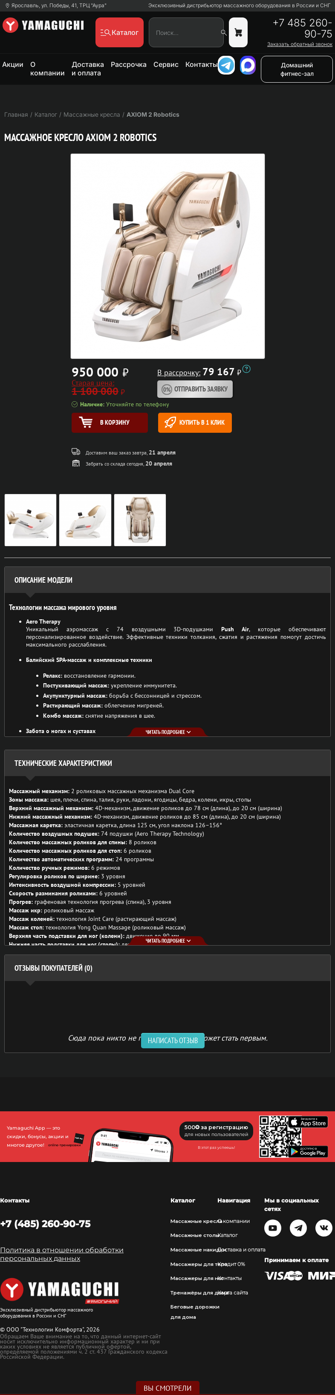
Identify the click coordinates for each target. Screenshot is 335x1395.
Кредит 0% (231, 1264)
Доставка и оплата (88, 68)
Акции (12, 64)
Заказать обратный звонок (299, 44)
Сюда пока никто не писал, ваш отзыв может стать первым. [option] (168, 1037)
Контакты (201, 64)
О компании (47, 68)
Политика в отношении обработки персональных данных (62, 1254)
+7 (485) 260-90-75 (45, 1223)
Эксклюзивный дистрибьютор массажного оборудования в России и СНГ (239, 6)
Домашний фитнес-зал (297, 69)
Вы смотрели (168, 1388)
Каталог (227, 1235)
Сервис (166, 64)
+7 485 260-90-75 (302, 28)
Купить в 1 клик (195, 422)
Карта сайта (232, 1293)
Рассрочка (129, 64)
